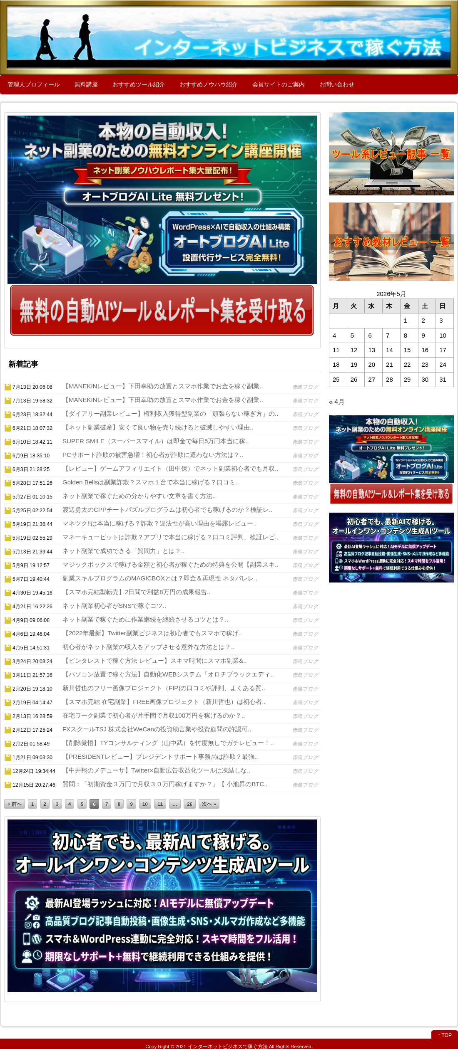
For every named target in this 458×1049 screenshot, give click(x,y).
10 (145, 804)
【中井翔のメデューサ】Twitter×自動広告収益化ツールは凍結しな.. (156, 770)
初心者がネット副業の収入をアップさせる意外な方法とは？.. (148, 646)
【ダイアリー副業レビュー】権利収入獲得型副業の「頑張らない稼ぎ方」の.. (170, 413)
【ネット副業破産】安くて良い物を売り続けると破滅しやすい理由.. (157, 427)
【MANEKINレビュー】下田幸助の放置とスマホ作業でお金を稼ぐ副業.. (162, 386)
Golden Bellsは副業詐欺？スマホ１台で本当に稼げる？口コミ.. (150, 482)
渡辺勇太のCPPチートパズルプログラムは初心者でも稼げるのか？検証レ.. (167, 509)
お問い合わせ (336, 84)
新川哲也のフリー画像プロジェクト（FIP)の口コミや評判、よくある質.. (163, 687)
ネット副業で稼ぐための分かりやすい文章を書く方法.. (139, 495)
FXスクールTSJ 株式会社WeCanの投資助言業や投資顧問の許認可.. (156, 729)
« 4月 (337, 401)
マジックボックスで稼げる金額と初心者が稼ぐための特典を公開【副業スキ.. (170, 564)
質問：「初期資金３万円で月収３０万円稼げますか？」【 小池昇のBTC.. (165, 783)
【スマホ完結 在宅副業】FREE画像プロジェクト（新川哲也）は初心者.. (164, 701)
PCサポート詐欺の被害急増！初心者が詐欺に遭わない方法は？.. (152, 454)
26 (189, 804)
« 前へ (14, 804)
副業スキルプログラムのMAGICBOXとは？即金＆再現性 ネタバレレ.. (160, 578)
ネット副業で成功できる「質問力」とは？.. (123, 550)
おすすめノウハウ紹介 (208, 84)
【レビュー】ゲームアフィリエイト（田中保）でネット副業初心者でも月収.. (170, 468)
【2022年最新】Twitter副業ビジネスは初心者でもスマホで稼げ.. (152, 633)
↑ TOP (445, 1035)
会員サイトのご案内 (278, 84)
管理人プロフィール (33, 84)
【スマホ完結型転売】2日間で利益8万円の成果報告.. (136, 591)
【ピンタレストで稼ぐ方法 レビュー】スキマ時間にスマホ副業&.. (154, 660)
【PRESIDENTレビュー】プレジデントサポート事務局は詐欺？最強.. (160, 756)
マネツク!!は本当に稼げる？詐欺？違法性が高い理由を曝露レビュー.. (159, 523)
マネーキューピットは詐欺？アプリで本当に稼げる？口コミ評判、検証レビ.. (170, 537)
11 (160, 804)
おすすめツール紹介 (138, 84)
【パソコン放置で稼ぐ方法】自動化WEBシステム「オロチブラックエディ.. (168, 674)
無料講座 (86, 84)
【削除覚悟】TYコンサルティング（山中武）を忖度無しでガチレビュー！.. (168, 742)
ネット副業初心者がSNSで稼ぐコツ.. (114, 605)
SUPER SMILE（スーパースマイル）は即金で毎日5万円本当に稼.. (155, 440)
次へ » (209, 804)
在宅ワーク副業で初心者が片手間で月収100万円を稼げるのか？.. (153, 715)
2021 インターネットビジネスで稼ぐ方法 (222, 1046)
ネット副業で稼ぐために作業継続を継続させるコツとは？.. (145, 619)
